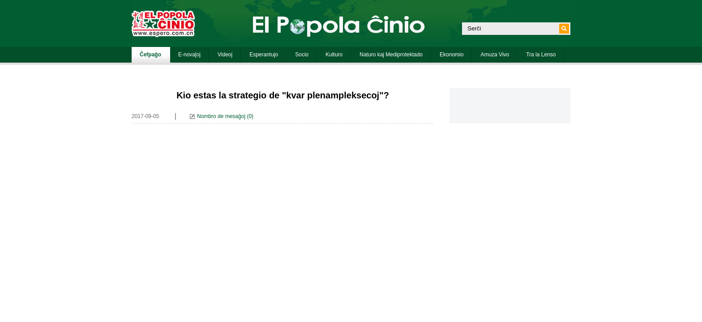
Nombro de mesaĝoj (221, 116)
